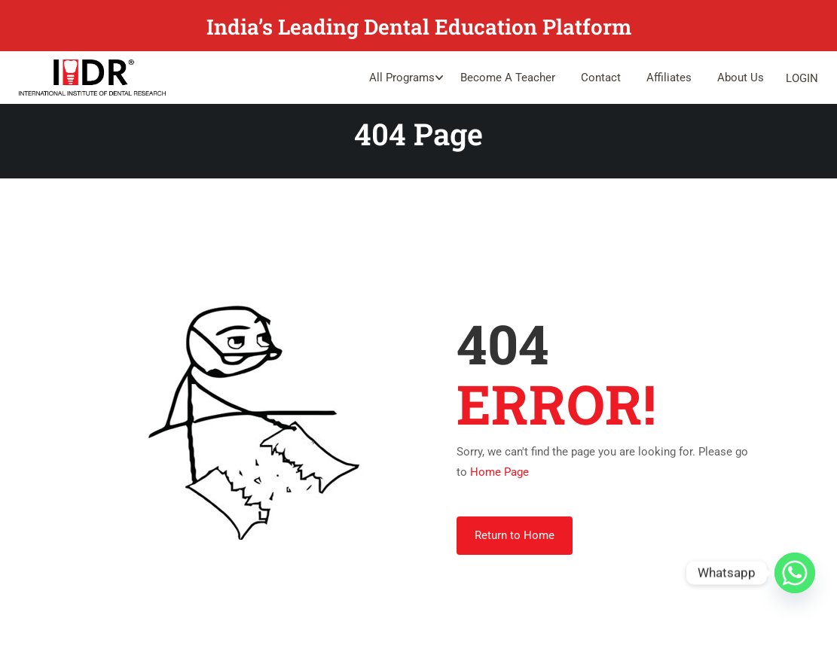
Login (802, 78)
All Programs (402, 77)
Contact (601, 77)
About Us (740, 77)
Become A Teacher (507, 77)
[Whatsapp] (794, 573)
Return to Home (514, 536)
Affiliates (669, 77)
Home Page (499, 473)
